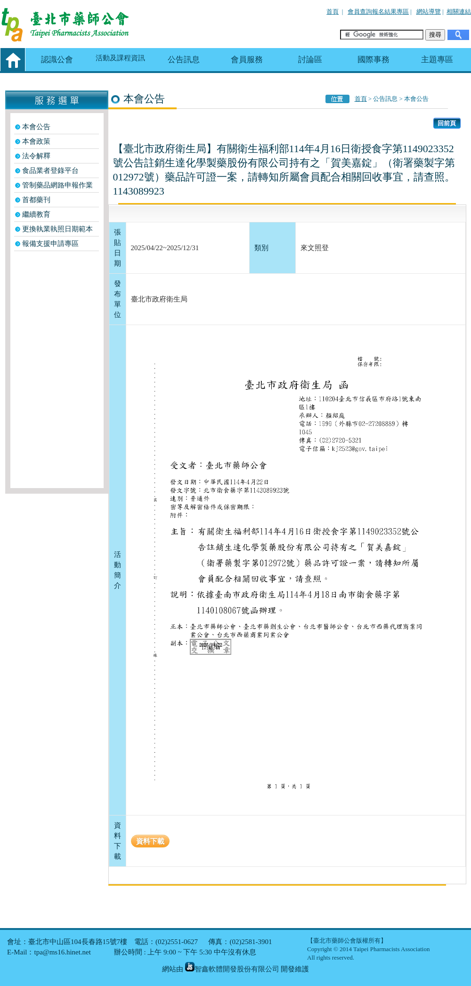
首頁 (332, 11)
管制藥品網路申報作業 (57, 185)
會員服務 (247, 59)
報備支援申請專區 (50, 243)
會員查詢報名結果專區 (378, 11)
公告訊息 (184, 59)
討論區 (310, 59)
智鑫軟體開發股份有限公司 (232, 969)
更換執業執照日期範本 (57, 229)
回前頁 (447, 123)
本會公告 (36, 126)
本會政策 (36, 141)
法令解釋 (36, 156)
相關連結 (459, 11)
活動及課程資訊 (120, 58)
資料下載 (150, 841)
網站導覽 (428, 11)
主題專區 (437, 59)
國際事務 (373, 59)
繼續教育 (36, 214)
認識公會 (57, 59)
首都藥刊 (36, 200)
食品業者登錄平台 (50, 170)
